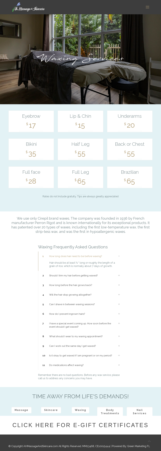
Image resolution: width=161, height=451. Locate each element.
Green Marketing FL (138, 446)
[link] (80, 261)
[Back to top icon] (149, 441)
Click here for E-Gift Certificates (80, 425)
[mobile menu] (147, 7)
